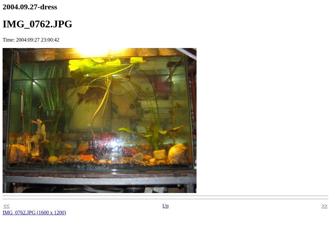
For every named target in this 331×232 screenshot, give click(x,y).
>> (324, 205)
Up (165, 205)
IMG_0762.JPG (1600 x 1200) (34, 212)
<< (6, 205)
